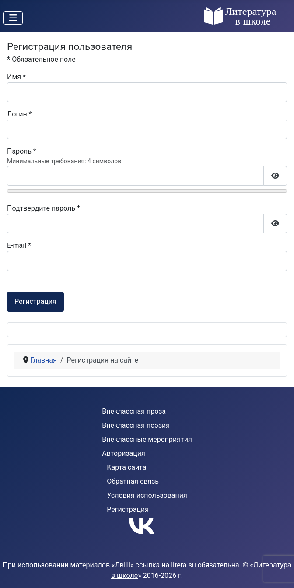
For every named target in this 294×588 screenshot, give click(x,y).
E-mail (19, 245)
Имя (16, 77)
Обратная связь (133, 481)
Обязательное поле (41, 59)
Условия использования (147, 495)
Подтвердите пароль (43, 208)
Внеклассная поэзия (136, 425)
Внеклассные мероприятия (147, 439)
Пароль (21, 151)
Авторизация (123, 453)
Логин (19, 114)
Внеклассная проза (134, 411)
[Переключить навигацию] (13, 18)
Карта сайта (126, 467)
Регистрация (35, 301)
